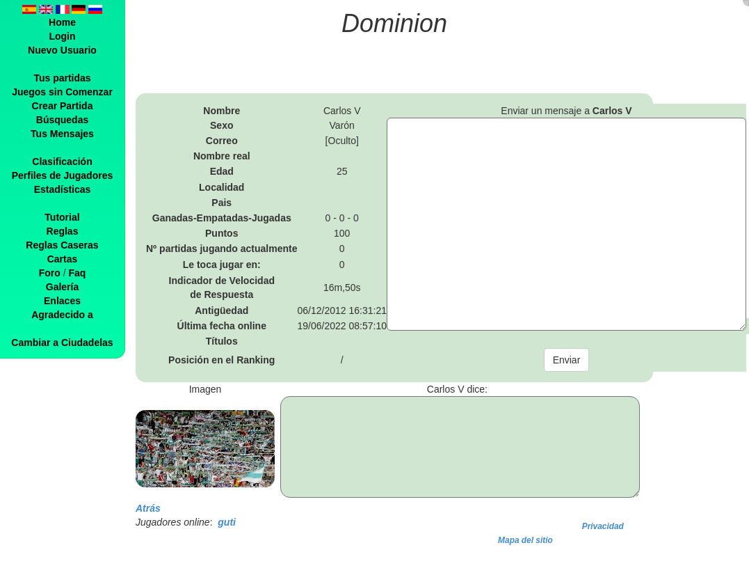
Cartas (62, 259)
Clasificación (62, 161)
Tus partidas (61, 78)
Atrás (148, 508)
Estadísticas (62, 189)
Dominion (394, 23)
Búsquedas (62, 119)
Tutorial (62, 217)
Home (62, 22)
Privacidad (603, 526)
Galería (62, 286)
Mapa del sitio (525, 540)
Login (62, 36)
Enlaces (62, 300)
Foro (50, 272)
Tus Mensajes (62, 133)
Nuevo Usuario (62, 50)
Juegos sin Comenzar (62, 91)
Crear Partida (62, 105)
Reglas (63, 231)
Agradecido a (62, 314)
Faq (77, 272)
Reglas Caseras (62, 245)
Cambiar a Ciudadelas (62, 342)
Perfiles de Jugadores (62, 175)
